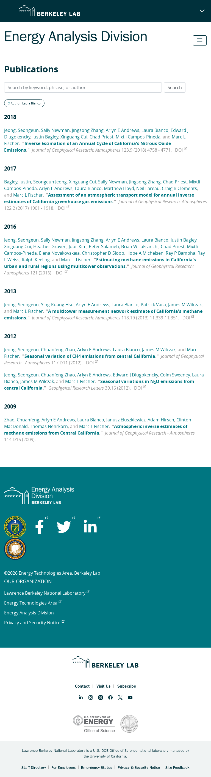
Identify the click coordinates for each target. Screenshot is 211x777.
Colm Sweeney (175, 375)
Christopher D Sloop (103, 253)
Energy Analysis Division (29, 613)
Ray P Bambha (180, 253)
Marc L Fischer (28, 195)
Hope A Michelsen (144, 253)
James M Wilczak (185, 305)
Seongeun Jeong (50, 182)
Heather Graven (49, 246)
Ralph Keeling (36, 260)
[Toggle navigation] (200, 40)
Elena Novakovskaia (59, 253)
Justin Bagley (45, 137)
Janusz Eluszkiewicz (125, 420)
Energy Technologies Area (32, 603)
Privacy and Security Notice (34, 623)
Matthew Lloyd (119, 188)
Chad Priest (101, 137)
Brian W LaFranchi (140, 246)
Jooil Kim (78, 246)
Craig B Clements (179, 188)
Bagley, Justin (17, 182)
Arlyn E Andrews (122, 130)
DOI (181, 150)
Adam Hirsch (161, 420)
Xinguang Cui (73, 137)
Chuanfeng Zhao (58, 350)
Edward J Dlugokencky (135, 375)
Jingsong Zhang (88, 130)
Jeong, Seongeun (21, 130)
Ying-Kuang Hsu (57, 305)
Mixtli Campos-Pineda (138, 137)
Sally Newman (55, 130)
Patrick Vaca (153, 305)
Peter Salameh (104, 246)
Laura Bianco (154, 130)
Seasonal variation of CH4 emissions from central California (89, 356)
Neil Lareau (148, 188)
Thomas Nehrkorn (49, 426)
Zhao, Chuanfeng (21, 420)
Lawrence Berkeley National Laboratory (46, 593)
